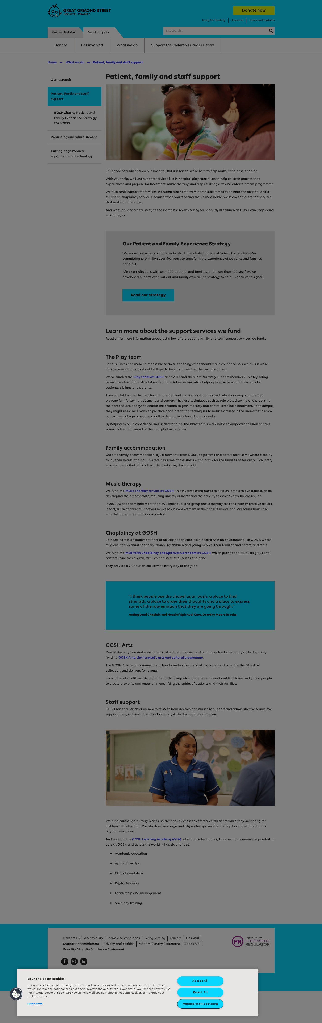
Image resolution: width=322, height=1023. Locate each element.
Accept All (200, 980)
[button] (16, 994)
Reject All (200, 992)
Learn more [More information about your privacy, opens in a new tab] (35, 1003)
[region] (137, 992)
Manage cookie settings (200, 1004)
